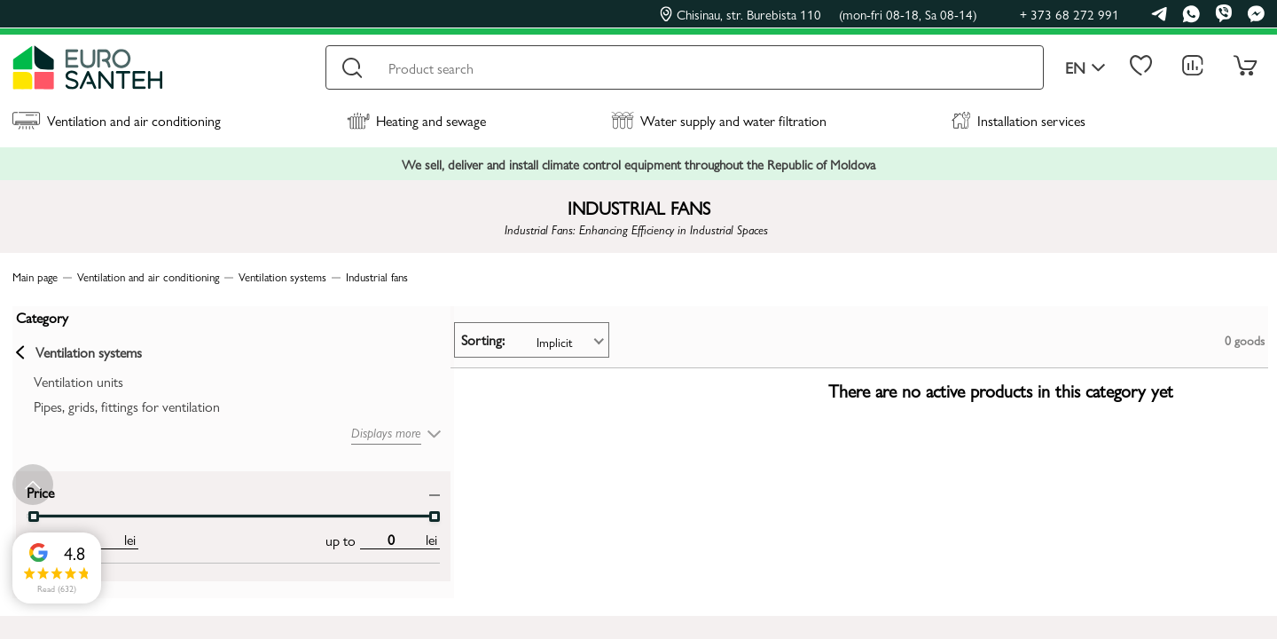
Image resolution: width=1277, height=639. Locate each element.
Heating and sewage (416, 120)
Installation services (1018, 120)
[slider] (262, 513)
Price (37, 487)
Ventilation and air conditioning (116, 120)
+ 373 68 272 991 (1069, 13)
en (1085, 68)
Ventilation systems (75, 349)
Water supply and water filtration (719, 120)
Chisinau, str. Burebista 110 (818, 14)
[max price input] (219, 536)
